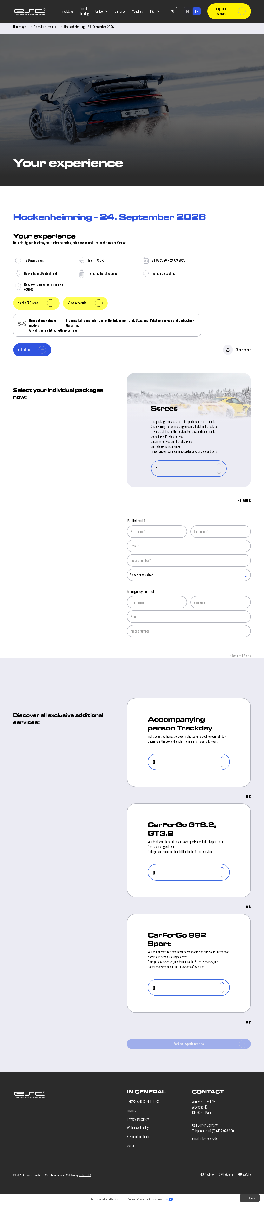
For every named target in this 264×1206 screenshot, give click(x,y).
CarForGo (120, 11)
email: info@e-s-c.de (205, 1138)
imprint (131, 1110)
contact (131, 1146)
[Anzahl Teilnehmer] (186, 468)
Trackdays (67, 11)
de (188, 11)
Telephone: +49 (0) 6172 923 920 (213, 1131)
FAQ (172, 11)
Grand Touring (84, 11)
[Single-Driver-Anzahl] (186, 762)
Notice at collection (106, 1200)
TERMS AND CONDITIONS (144, 1101)
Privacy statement (138, 1119)
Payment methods (138, 1137)
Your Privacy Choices (145, 1200)
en (196, 11)
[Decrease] (219, 471)
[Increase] (219, 465)
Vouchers (138, 11)
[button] (101, 11)
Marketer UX (85, 1176)
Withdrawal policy (138, 1128)
